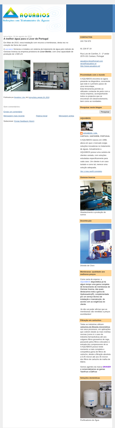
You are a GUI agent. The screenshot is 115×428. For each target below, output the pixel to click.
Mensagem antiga (66, 116)
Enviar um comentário (13, 112)
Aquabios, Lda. (90, 133)
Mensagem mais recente (14, 116)
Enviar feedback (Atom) (24, 121)
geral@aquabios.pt (88, 63)
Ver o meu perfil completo (91, 171)
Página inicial (41, 116)
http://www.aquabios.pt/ (90, 66)
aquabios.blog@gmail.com (91, 61)
